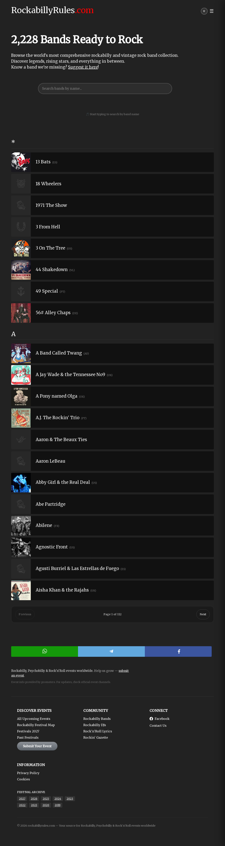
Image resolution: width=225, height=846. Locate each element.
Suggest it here (83, 67)
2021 (34, 806)
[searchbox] (105, 89)
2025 (46, 800)
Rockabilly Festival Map (36, 726)
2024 (57, 800)
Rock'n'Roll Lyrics (97, 732)
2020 (46, 806)
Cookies (23, 780)
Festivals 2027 (28, 732)
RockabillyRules (52, 10)
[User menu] (204, 12)
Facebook (160, 720)
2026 (34, 800)
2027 (22, 800)
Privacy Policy (28, 774)
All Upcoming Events (33, 720)
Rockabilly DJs (94, 726)
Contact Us (158, 727)
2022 (22, 806)
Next (203, 615)
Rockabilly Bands (97, 720)
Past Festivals (28, 739)
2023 (70, 800)
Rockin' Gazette (95, 739)
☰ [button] (212, 11)
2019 (57, 806)
